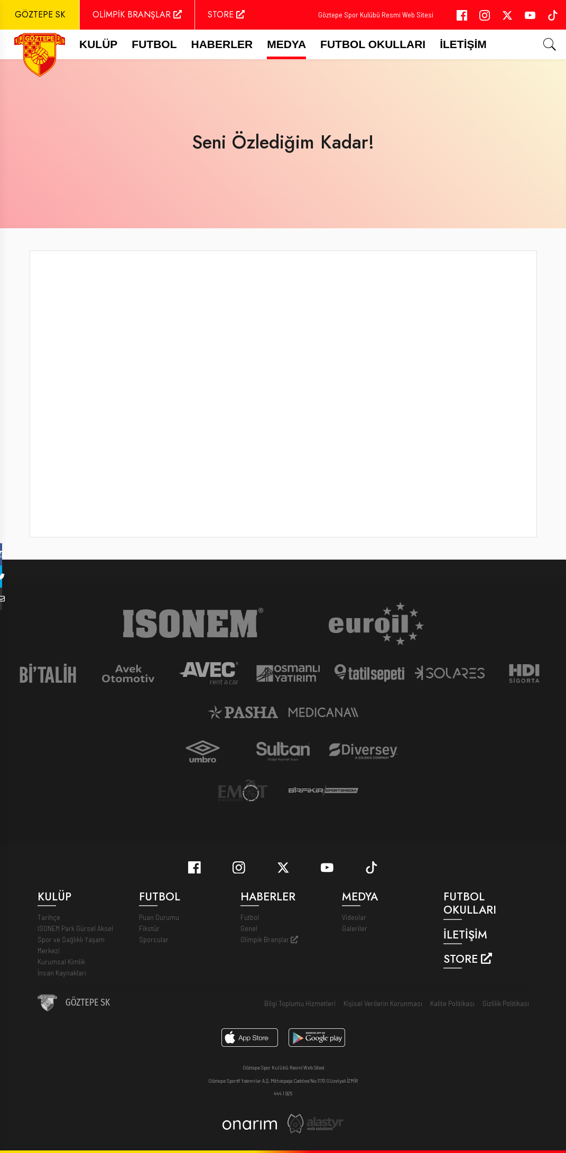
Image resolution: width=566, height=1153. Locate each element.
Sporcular (154, 939)
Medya (286, 44)
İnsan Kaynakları (62, 972)
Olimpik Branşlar (269, 939)
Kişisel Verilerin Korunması (383, 1003)
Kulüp (98, 44)
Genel (248, 928)
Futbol (249, 917)
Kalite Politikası (452, 1003)
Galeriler (354, 928)
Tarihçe (49, 917)
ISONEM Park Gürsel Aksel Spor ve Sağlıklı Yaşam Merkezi (75, 939)
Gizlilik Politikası (506, 1003)
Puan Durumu (159, 917)
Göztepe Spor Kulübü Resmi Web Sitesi (375, 14)
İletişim (463, 44)
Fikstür (149, 928)
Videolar (354, 917)
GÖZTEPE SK (40, 14)
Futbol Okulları (372, 44)
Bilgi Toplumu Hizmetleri (300, 1003)
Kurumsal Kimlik (61, 961)
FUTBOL (154, 44)
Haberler (222, 44)
